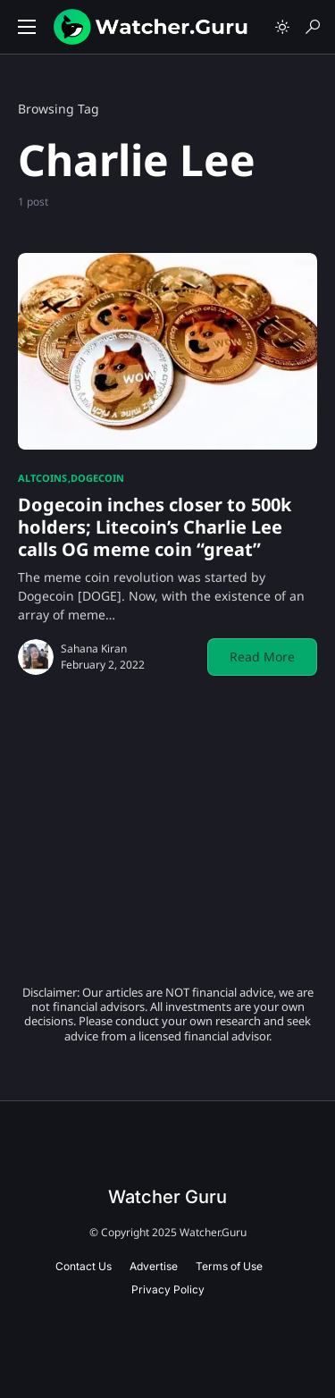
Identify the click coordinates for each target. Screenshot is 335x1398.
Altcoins (42, 477)
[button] (27, 27)
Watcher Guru (167, 1197)
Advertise (154, 1266)
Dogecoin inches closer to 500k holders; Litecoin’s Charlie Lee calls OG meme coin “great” (154, 526)
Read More (262, 656)
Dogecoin (97, 477)
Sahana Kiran (94, 648)
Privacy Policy (168, 1289)
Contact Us (83, 1266)
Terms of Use (229, 1266)
